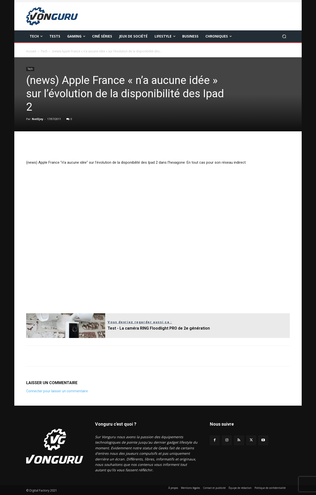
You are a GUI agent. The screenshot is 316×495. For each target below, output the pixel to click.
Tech (44, 51)
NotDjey (37, 119)
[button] (284, 36)
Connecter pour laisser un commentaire (57, 391)
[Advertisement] (158, 238)
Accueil (31, 51)
